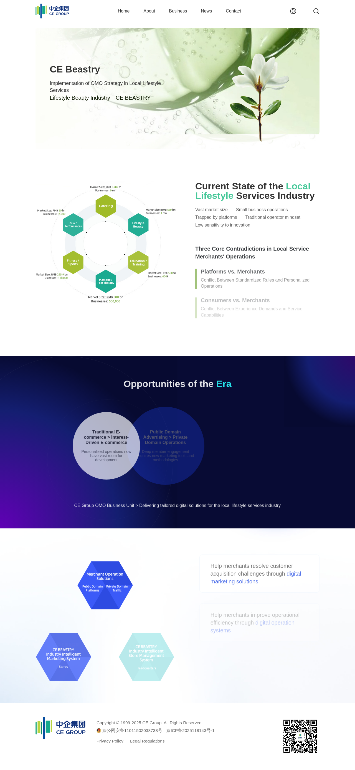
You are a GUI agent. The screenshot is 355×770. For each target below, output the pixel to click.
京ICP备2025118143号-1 (190, 730)
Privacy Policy (110, 741)
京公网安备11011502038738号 (132, 730)
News (206, 11)
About (149, 11)
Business (178, 11)
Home (124, 11)
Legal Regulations (147, 741)
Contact (233, 11)
